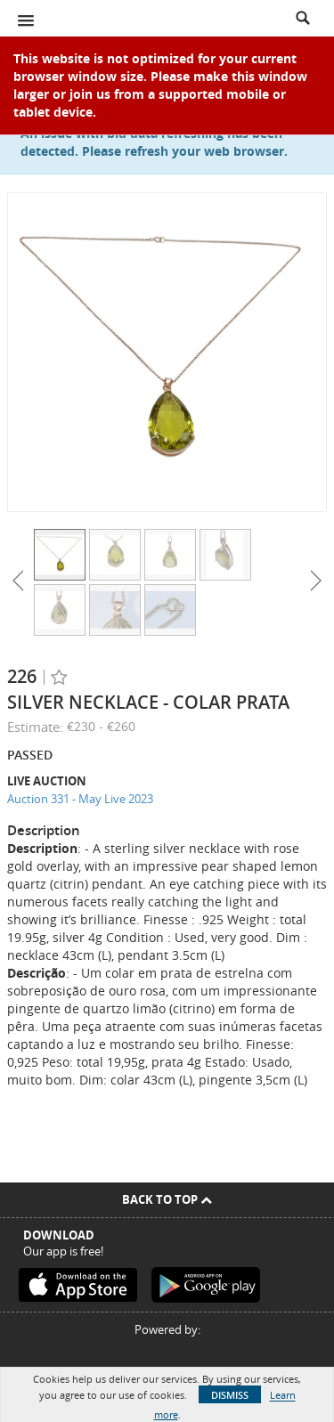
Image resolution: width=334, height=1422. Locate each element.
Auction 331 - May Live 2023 (80, 799)
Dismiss (229, 1395)
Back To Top (167, 1199)
